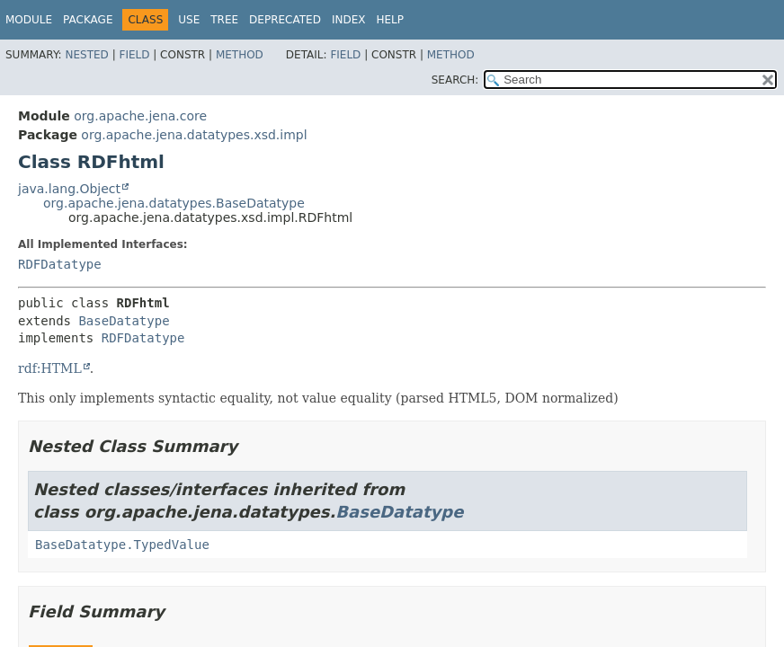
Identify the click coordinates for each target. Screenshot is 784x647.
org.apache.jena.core (140, 116)
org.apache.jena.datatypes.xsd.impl (194, 135)
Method (239, 55)
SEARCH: (455, 80)
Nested (86, 55)
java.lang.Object (69, 189)
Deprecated (285, 19)
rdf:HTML (50, 368)
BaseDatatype (123, 321)
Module (28, 19)
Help (390, 19)
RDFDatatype (60, 264)
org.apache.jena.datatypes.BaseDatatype (174, 203)
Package (87, 19)
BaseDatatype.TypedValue (122, 544)
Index (349, 19)
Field (134, 55)
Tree (224, 19)
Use (189, 19)
